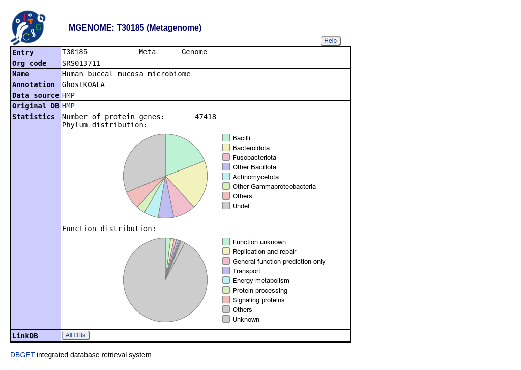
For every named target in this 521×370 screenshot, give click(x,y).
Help (330, 40)
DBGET (22, 356)
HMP (68, 96)
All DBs (75, 336)
